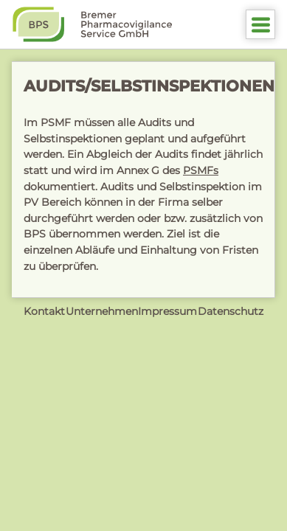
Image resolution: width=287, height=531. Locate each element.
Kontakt (44, 311)
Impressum (167, 311)
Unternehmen (102, 311)
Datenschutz (230, 311)
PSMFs (200, 170)
